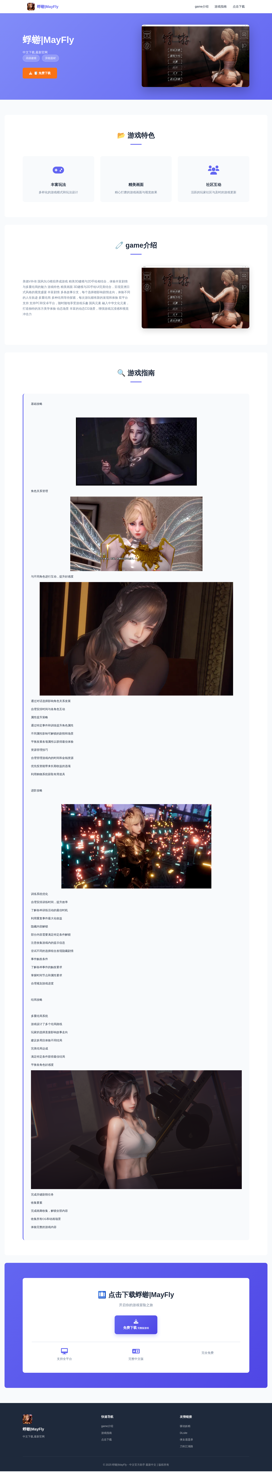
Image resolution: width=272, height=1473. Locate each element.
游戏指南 (221, 6)
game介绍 (202, 6)
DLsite (183, 1434)
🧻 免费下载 (40, 73)
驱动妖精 (185, 1427)
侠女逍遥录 (186, 1441)
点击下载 (239, 6)
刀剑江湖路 (186, 1448)
